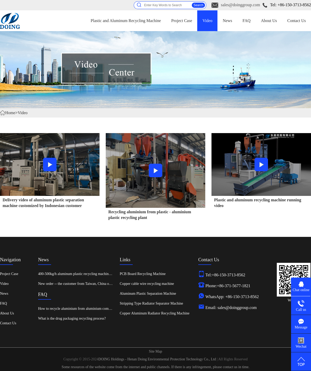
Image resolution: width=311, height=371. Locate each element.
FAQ (247, 20)
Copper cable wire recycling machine (147, 284)
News (227, 20)
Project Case (181, 20)
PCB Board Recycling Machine (143, 274)
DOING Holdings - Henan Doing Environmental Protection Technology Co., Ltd (157, 359)
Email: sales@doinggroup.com (231, 307)
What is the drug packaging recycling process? (72, 318)
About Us (269, 20)
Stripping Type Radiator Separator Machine (151, 303)
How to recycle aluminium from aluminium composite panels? (83, 309)
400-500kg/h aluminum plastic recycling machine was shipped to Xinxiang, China (98, 274)
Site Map (155, 351)
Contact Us (296, 20)
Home (10, 113)
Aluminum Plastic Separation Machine (148, 294)
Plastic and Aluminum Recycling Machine (126, 20)
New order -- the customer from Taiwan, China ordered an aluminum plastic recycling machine (107, 284)
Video (207, 20)
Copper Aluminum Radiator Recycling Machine (154, 313)
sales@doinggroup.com (240, 5)
